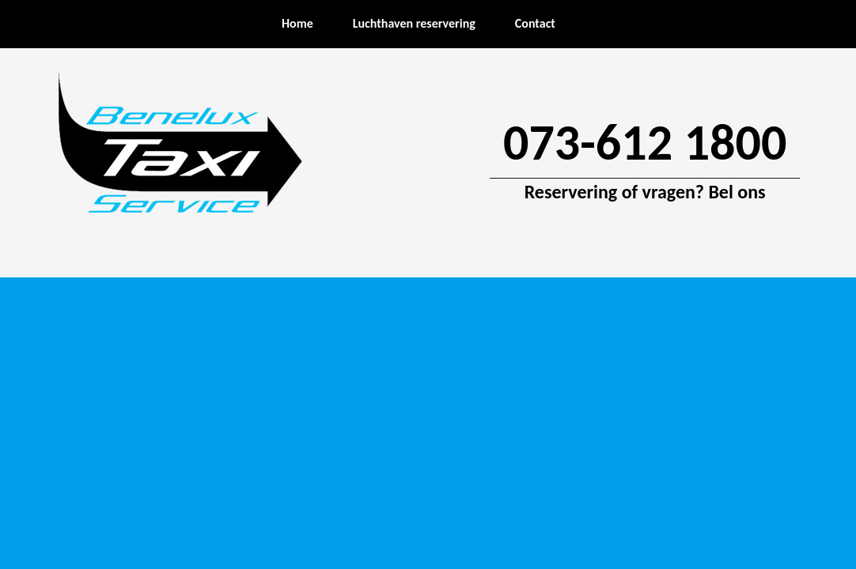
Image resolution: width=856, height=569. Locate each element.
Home (297, 23)
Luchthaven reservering (414, 23)
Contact (535, 23)
